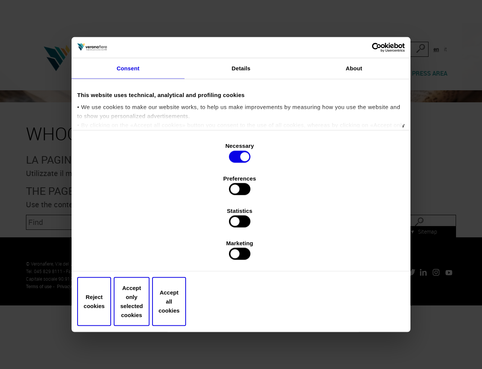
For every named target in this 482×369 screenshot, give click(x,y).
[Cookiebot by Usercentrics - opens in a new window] (369, 90)
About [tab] (354, 115)
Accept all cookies (349, 273)
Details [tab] (241, 115)
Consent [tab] (128, 115)
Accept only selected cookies (240, 273)
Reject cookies (133, 273)
